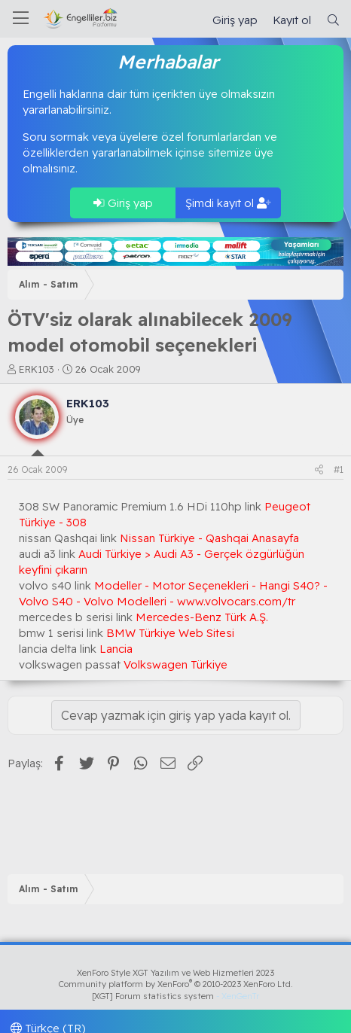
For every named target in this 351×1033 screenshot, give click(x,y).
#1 (338, 469)
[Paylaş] (319, 470)
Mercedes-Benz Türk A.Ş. (202, 617)
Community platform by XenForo (176, 984)
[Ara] (333, 20)
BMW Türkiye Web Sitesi (170, 633)
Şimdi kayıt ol (228, 203)
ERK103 (36, 369)
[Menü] (20, 19)
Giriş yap (123, 203)
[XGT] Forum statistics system (175, 996)
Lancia (116, 648)
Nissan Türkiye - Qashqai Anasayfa (209, 538)
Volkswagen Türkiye (175, 664)
